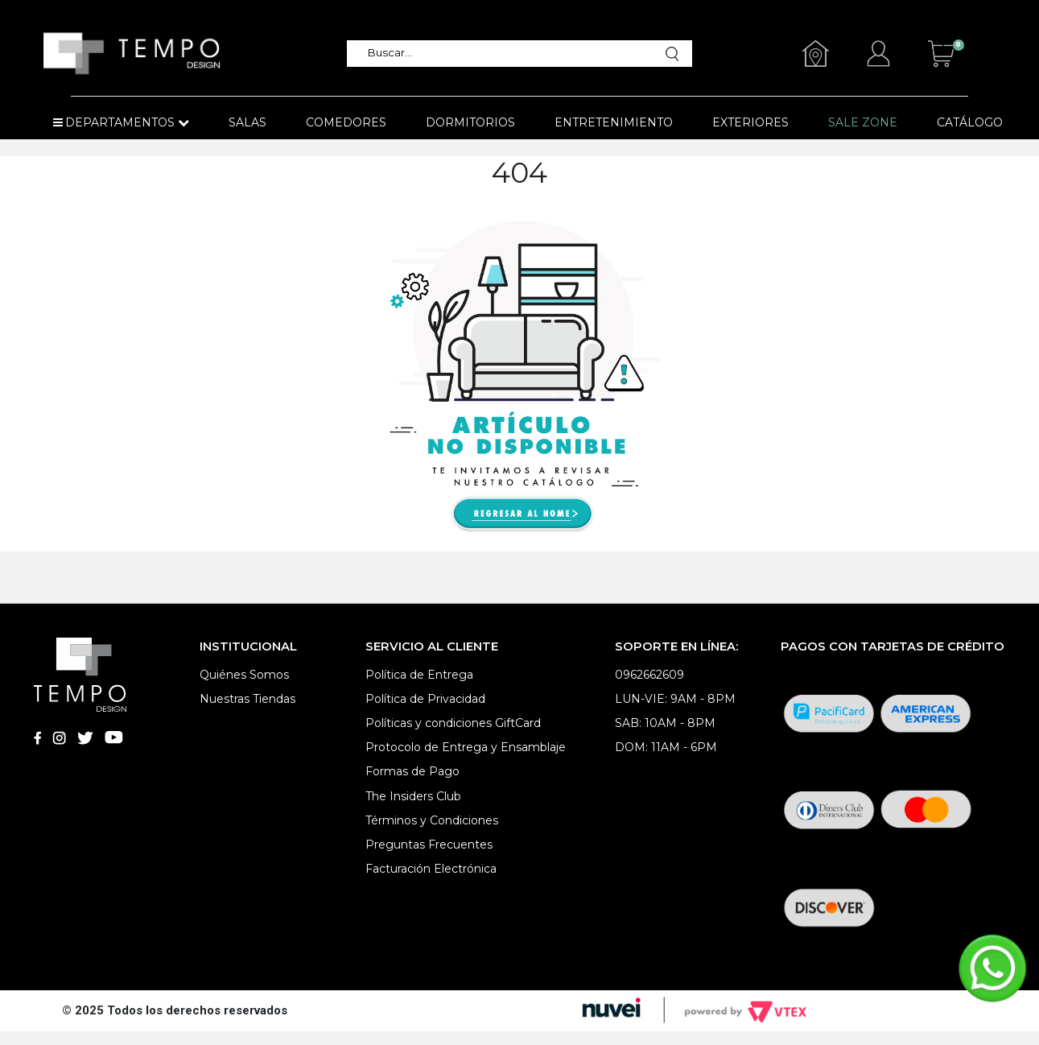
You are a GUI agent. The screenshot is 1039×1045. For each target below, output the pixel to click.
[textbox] (511, 53)
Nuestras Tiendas (247, 699)
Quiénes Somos (244, 674)
